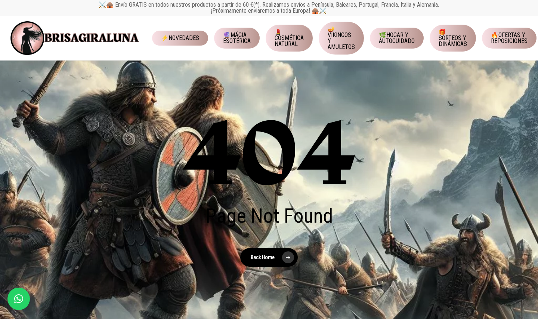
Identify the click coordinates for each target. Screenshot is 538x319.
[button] (18, 299)
